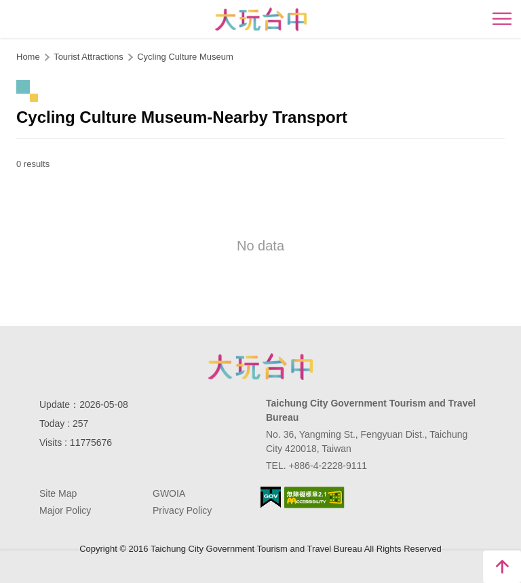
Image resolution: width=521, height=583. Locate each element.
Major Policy (65, 510)
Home (28, 57)
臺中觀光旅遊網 (261, 19)
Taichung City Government (260, 366)
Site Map (58, 493)
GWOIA (169, 493)
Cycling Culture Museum (185, 57)
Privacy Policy (182, 510)
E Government (270, 497)
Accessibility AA (314, 497)
